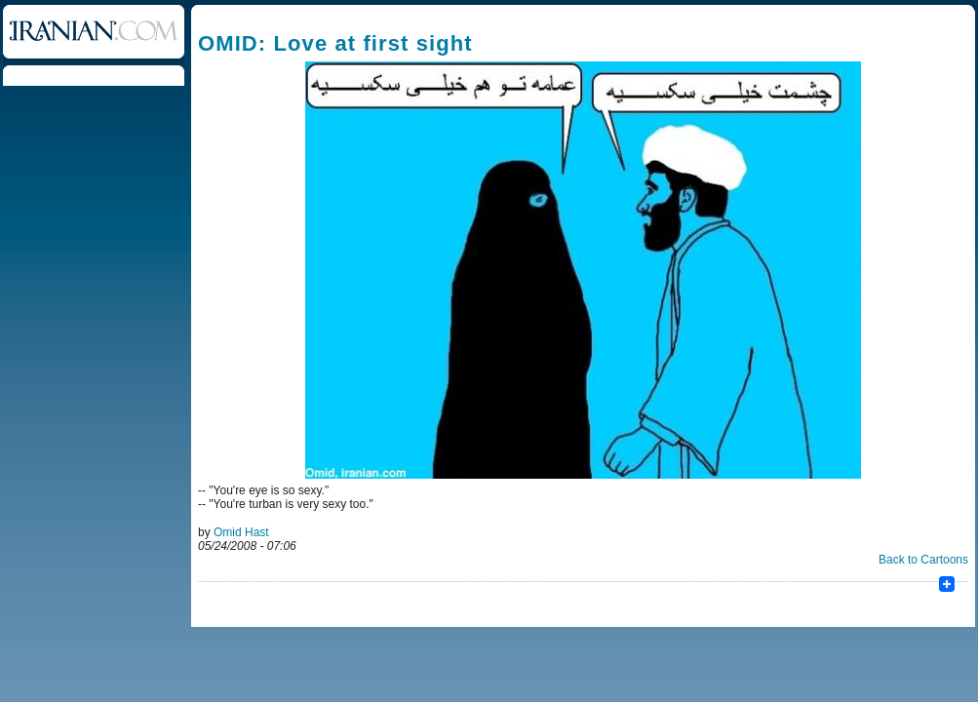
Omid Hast (241, 532)
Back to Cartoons (923, 559)
